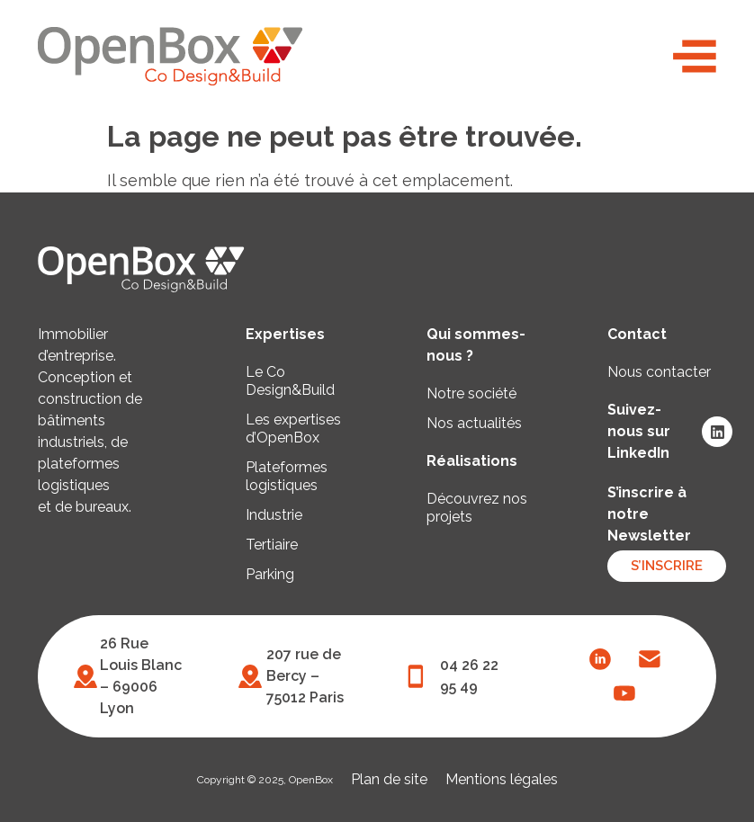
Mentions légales (501, 779)
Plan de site (389, 779)
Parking (270, 574)
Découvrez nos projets (476, 507)
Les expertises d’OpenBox (293, 428)
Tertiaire (272, 544)
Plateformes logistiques (287, 476)
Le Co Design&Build (290, 380)
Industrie (274, 514)
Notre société (471, 393)
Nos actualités (474, 423)
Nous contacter (659, 371)
